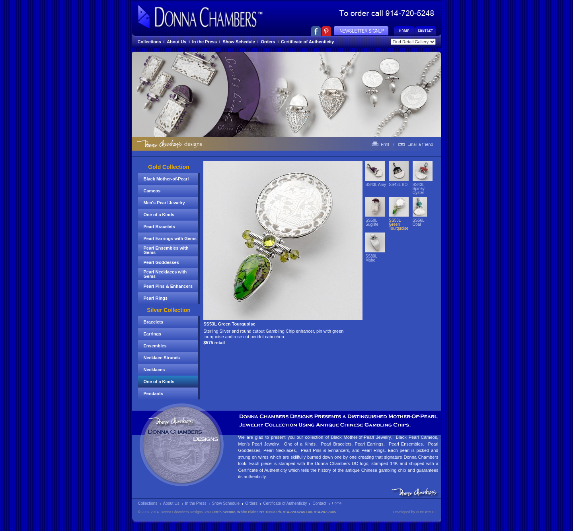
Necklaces (154, 369)
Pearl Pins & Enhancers (168, 286)
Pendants (154, 393)
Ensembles (155, 345)
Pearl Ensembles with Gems (166, 250)
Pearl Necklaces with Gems (165, 274)
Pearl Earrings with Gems (170, 238)
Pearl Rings (156, 298)
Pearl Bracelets (159, 226)
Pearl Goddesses (161, 262)
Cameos (152, 190)
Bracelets (154, 322)
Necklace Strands (162, 357)
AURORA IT (425, 512)
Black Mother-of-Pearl (166, 178)
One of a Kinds (159, 214)
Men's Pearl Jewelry (164, 202)
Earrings (153, 333)
